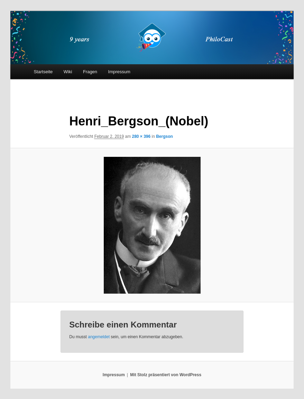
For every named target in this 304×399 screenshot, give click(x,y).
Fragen (90, 71)
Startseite (43, 71)
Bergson (164, 136)
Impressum (119, 71)
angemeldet (99, 336)
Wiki (68, 71)
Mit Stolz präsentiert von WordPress (165, 374)
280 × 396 (141, 136)
